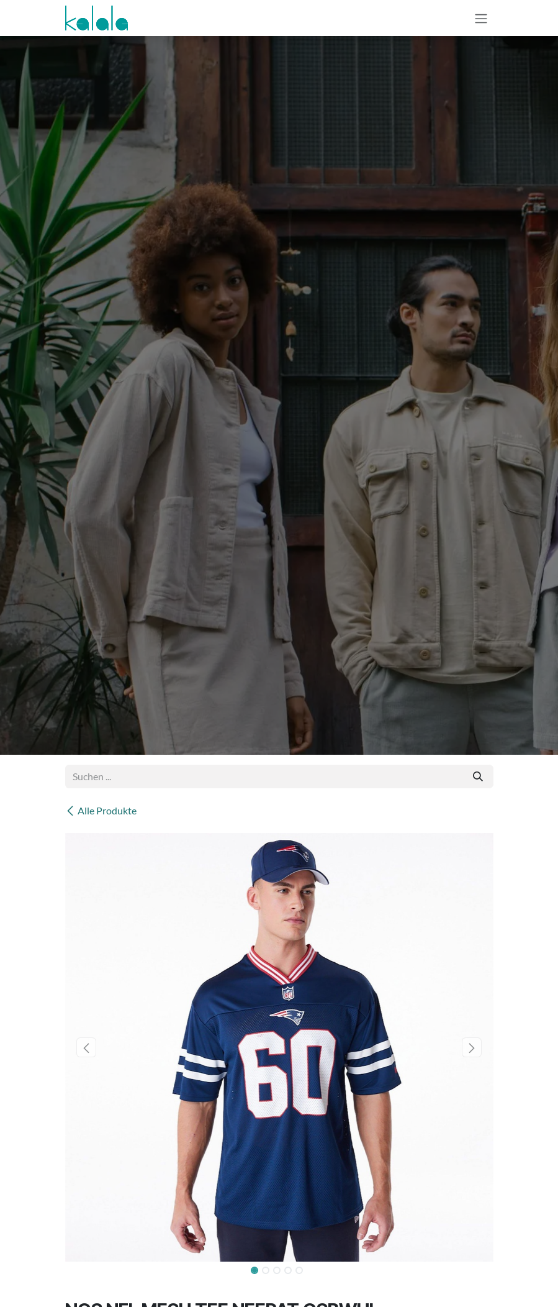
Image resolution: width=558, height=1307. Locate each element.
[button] (86, 1047)
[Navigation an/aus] (481, 18)
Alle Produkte (101, 810)
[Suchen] (477, 776)
